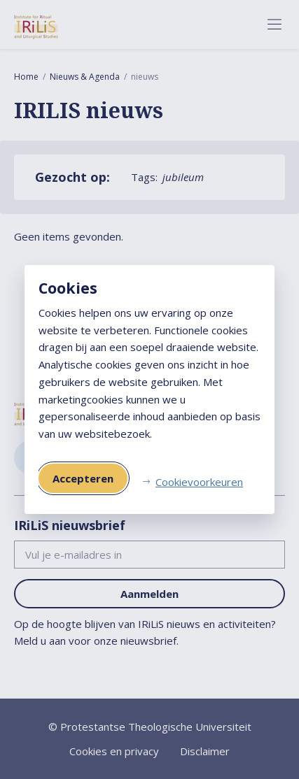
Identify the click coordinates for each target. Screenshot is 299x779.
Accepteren (83, 478)
